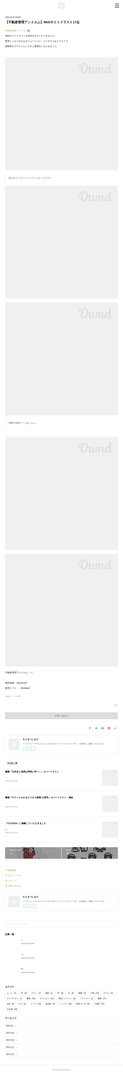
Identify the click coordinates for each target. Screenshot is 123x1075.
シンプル (65, 1004)
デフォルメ (47, 999)
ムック (11, 993)
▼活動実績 (10, 870)
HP (31, 672)
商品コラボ (83, 1004)
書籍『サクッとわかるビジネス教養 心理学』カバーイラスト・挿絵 (39, 797)
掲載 (82, 993)
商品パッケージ (67, 999)
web (10, 1004)
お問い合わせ (61, 715)
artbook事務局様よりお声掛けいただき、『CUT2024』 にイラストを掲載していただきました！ (46, 830)
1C (71, 993)
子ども (108, 993)
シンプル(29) (15, 696)
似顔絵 (50, 1004)
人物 (94, 993)
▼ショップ (10, 881)
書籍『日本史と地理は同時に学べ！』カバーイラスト (32, 771)
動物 (102, 999)
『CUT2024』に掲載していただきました (25, 823)
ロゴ (22, 1004)
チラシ (36, 993)
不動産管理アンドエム (16, 30)
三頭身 (99, 1004)
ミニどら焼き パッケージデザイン (35, 940)
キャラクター (14, 999)
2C (60, 993)
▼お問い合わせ (13, 886)
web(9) (7, 696)
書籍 (31, 999)
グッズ (36, 1004)
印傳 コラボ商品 (28, 969)
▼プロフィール (13, 876)
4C (24, 993)
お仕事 (12, 1010)
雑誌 (49, 993)
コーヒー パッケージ (30, 955)
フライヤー (86, 999)
